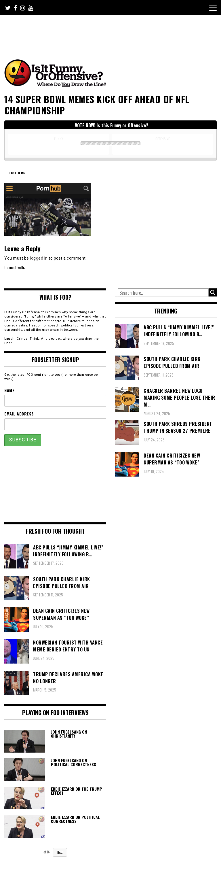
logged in (39, 258)
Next (59, 852)
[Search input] (163, 293)
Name (9, 390)
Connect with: (14, 267)
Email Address (19, 414)
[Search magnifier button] (213, 292)
